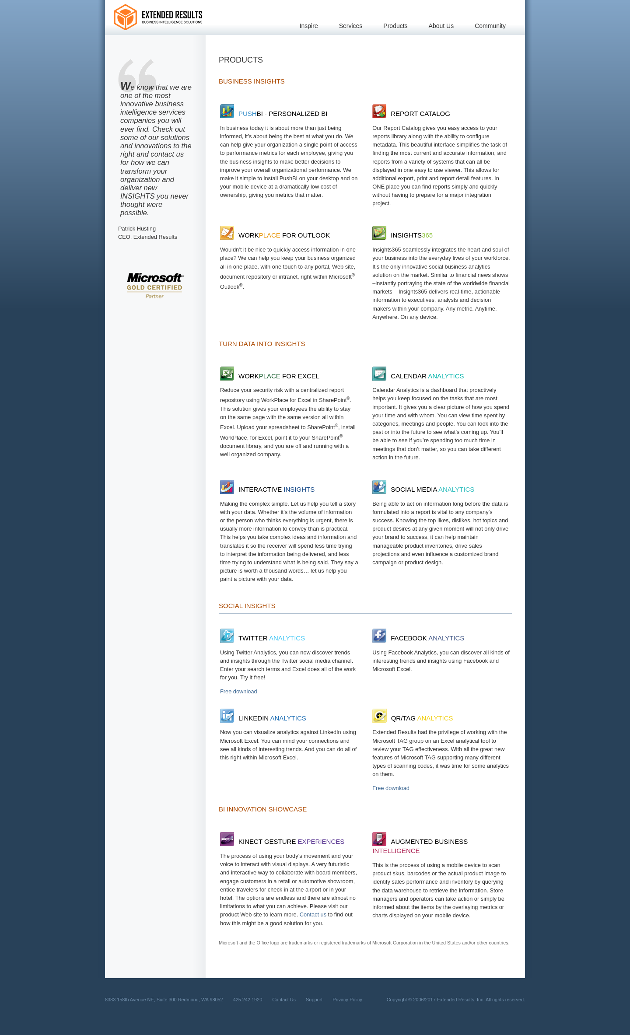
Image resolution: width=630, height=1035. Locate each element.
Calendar (418, 376)
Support (314, 999)
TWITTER (262, 638)
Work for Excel (269, 376)
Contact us (313, 914)
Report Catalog (411, 113)
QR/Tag (412, 718)
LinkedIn (263, 718)
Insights (402, 235)
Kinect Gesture (282, 841)
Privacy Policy (347, 999)
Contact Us (284, 999)
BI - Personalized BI (273, 113)
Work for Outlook (275, 235)
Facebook (418, 638)
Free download (238, 691)
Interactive (267, 489)
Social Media (423, 489)
